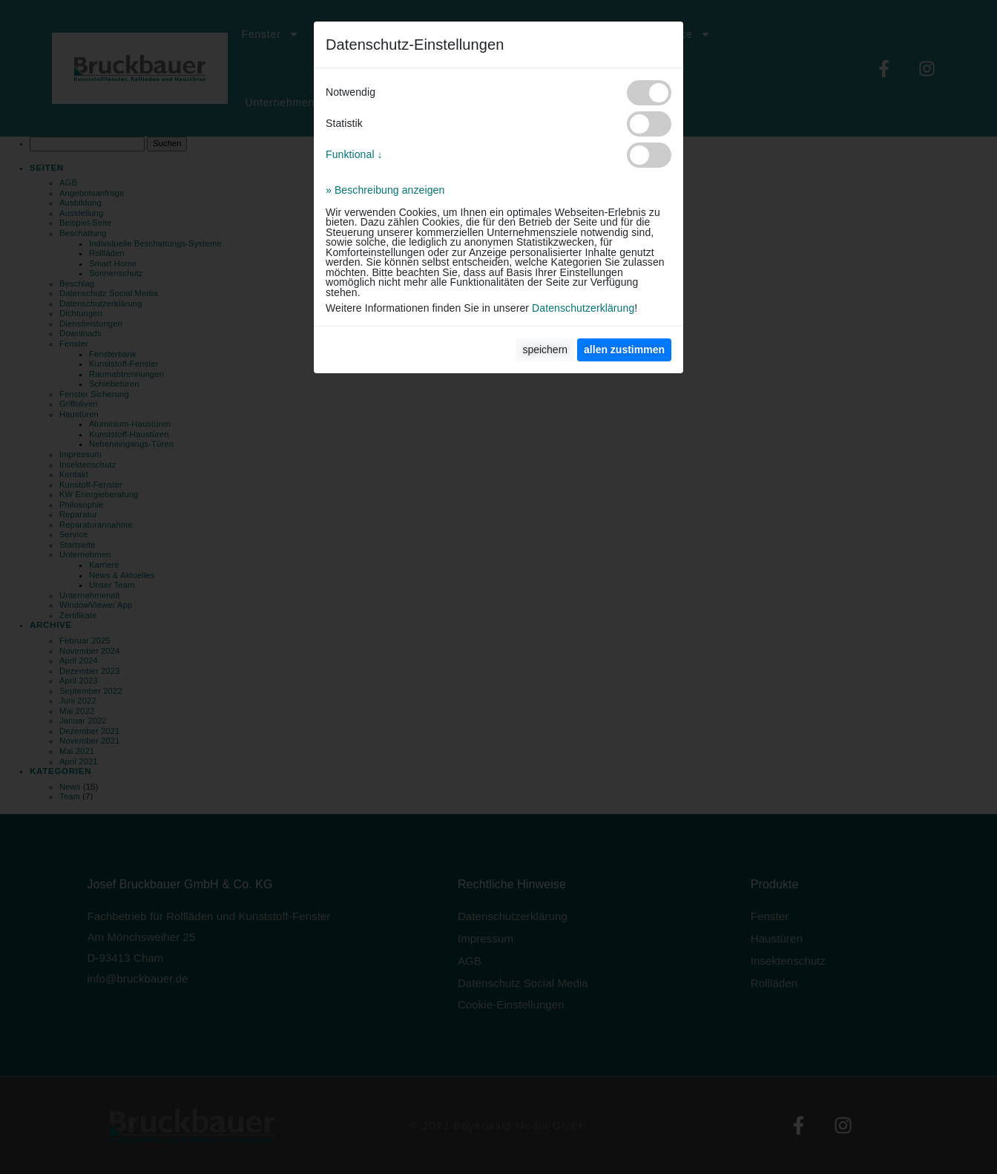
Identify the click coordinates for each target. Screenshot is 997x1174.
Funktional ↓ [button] (354, 154)
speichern (544, 349)
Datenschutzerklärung (583, 308)
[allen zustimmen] (624, 349)
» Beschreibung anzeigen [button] (385, 190)
